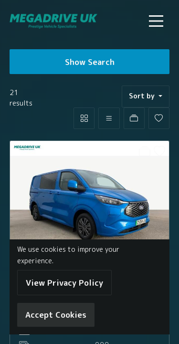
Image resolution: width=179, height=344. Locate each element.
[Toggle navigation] (156, 21)
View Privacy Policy (64, 282)
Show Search (90, 61)
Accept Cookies (55, 314)
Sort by (143, 96)
